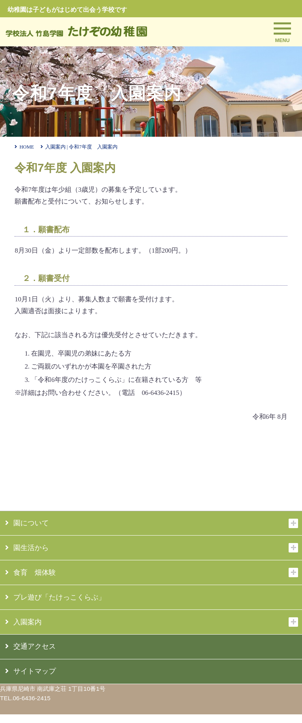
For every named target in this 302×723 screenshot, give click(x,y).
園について (27, 523)
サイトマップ (30, 671)
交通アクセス (30, 646)
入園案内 (23, 622)
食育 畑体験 (30, 572)
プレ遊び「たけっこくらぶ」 (55, 597)
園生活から (27, 548)
